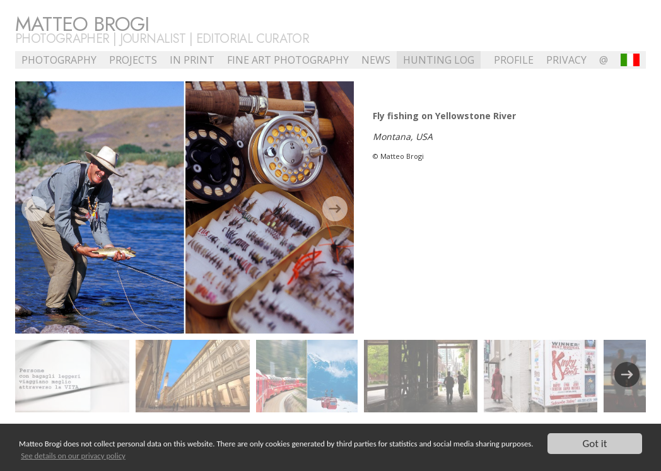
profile (514, 60)
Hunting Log (438, 60)
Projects (133, 60)
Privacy (566, 60)
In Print (192, 60)
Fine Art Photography (288, 60)
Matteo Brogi (82, 23)
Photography (59, 60)
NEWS (375, 60)
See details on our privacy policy (73, 455)
